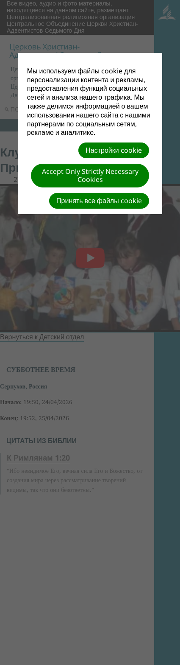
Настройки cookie (113, 150)
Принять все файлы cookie (99, 200)
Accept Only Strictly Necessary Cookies (90, 175)
